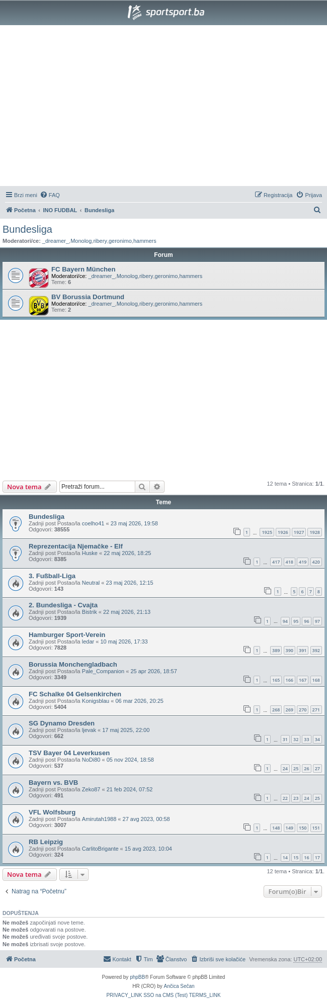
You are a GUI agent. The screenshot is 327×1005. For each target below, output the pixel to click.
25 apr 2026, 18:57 (153, 671)
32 (295, 739)
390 (289, 650)
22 (285, 798)
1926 (283, 532)
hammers (144, 241)
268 (276, 709)
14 (285, 857)
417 (276, 562)
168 (316, 680)
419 (302, 562)
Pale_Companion (103, 671)
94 (285, 621)
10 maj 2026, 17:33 (124, 641)
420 (316, 562)
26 (306, 768)
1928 (314, 532)
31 (285, 739)
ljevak (89, 730)
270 (302, 709)
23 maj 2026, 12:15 (129, 583)
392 (316, 650)
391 (302, 650)
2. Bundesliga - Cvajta (63, 605)
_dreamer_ (55, 241)
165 (276, 680)
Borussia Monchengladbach (73, 664)
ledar (88, 641)
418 (289, 562)
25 (295, 768)
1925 (267, 532)
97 (317, 621)
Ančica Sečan (179, 986)
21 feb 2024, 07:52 (130, 789)
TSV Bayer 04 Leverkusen (69, 753)
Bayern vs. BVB (53, 782)
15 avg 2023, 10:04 (148, 849)
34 (317, 739)
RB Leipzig (46, 842)
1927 (299, 532)
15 (295, 857)
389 (276, 650)
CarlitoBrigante (100, 849)
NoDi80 (91, 760)
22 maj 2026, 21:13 (126, 612)
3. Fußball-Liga (52, 576)
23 (295, 798)
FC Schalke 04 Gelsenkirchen (75, 694)
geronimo (120, 241)
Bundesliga (27, 229)
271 (316, 709)
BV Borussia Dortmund (87, 297)
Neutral (91, 583)
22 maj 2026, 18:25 (127, 553)
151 (316, 828)
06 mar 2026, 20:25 (139, 701)
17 (317, 857)
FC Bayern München (83, 269)
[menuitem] (50, 195)
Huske (90, 553)
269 (289, 709)
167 (302, 680)
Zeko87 (91, 789)
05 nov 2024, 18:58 (130, 760)
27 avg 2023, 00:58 (146, 819)
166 (289, 680)
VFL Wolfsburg (52, 812)
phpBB (137, 977)
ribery (100, 241)
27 (317, 768)
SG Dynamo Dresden (62, 723)
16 (306, 857)
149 (289, 828)
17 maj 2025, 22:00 (125, 730)
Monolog (81, 241)
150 (302, 828)
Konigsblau (95, 701)
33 (306, 739)
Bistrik (89, 612)
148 (276, 828)
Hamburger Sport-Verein (67, 634)
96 (306, 621)
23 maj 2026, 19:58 (134, 523)
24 (285, 768)
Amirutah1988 (99, 819)
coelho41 (93, 523)
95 (295, 621)
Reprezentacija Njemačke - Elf (76, 546)
